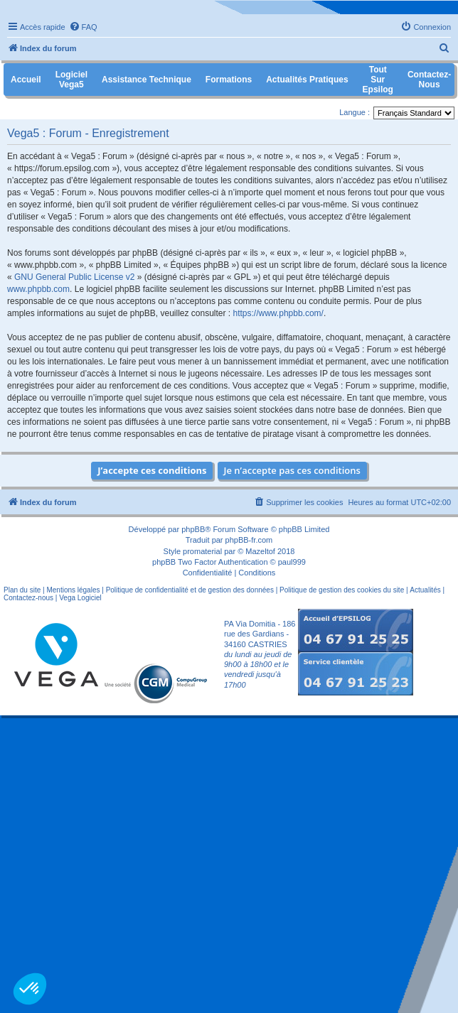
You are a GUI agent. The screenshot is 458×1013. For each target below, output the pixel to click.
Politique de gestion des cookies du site (341, 590)
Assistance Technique (146, 80)
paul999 (292, 562)
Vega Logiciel (80, 598)
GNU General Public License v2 (74, 277)
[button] (30, 989)
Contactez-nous (28, 598)
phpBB (193, 529)
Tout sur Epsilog (378, 79)
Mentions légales (73, 590)
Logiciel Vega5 (71, 80)
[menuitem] (83, 27)
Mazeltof (260, 551)
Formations (229, 80)
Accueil (26, 80)
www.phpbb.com (38, 289)
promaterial (202, 551)
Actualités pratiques (307, 80)
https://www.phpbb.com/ (278, 313)
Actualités (425, 590)
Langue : (354, 112)
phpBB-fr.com (249, 540)
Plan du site (22, 590)
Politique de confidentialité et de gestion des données (190, 590)
